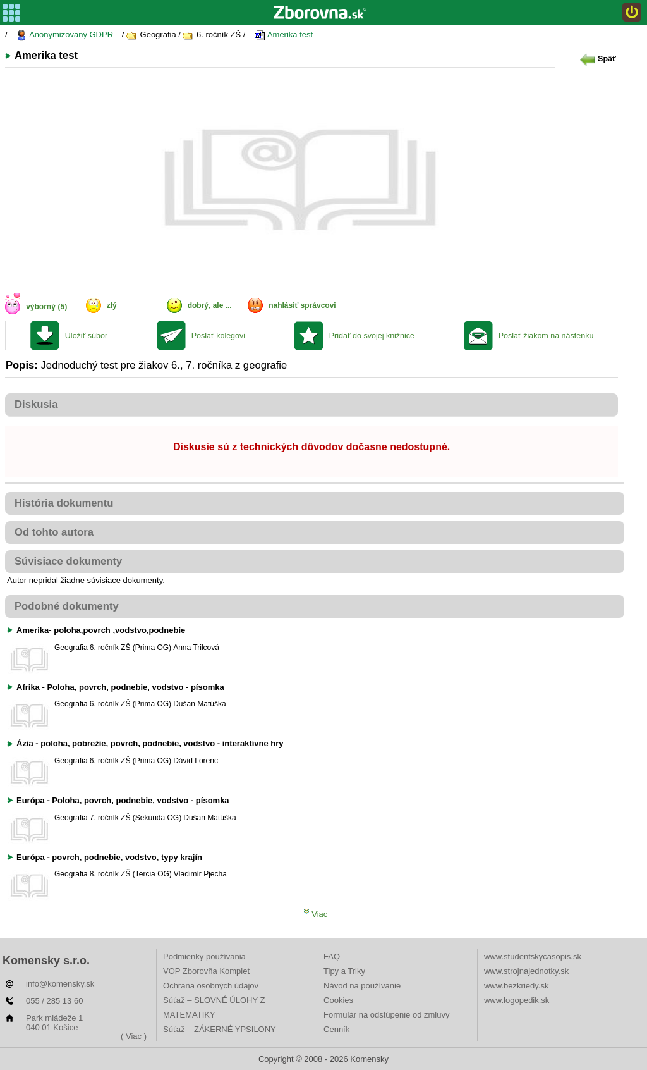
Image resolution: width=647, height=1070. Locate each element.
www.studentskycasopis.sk (532, 956)
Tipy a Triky (344, 971)
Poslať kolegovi (218, 335)
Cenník (336, 1029)
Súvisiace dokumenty (68, 561)
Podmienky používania (204, 956)
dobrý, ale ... (210, 305)
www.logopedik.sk (516, 1000)
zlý (112, 305)
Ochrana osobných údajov (210, 985)
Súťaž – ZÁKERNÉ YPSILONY (219, 1029)
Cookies (338, 1000)
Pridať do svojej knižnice (371, 335)
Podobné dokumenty (67, 606)
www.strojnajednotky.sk (526, 971)
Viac (315, 914)
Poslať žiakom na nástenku (546, 335)
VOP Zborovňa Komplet (206, 971)
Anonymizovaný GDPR (64, 35)
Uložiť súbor (86, 335)
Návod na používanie (362, 985)
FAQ (332, 956)
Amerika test (283, 35)
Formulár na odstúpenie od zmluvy (386, 1014)
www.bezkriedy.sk (516, 985)
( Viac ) (134, 1036)
